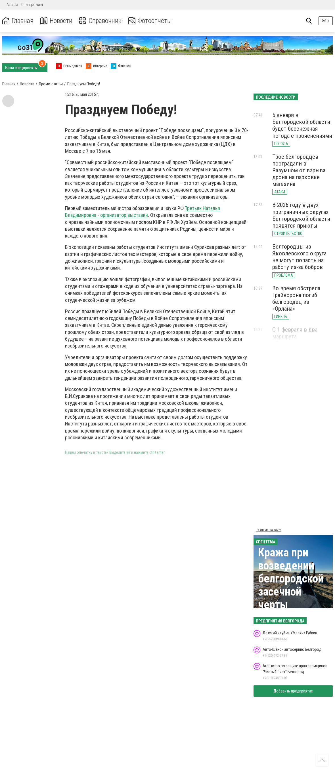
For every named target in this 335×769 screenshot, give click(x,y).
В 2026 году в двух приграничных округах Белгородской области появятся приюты (301, 215)
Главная (18, 21)
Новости (56, 21)
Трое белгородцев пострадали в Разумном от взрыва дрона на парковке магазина (298, 170)
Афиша (12, 4)
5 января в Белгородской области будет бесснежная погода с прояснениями (302, 125)
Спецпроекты (32, 4)
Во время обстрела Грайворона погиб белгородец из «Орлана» (296, 298)
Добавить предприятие (293, 691)
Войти (326, 20)
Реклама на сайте (268, 530)
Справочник (100, 21)
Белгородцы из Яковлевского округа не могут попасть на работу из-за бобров (299, 256)
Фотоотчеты (150, 21)
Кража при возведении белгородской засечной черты (291, 578)
